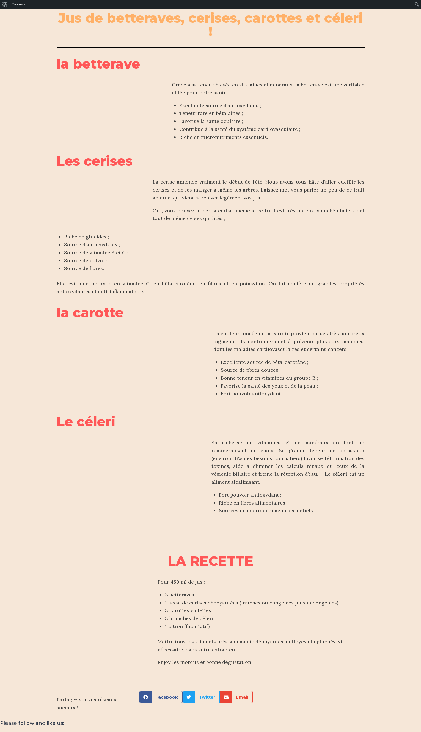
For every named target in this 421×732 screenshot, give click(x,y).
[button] (161, 697)
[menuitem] (5, 4)
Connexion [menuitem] (20, 4)
